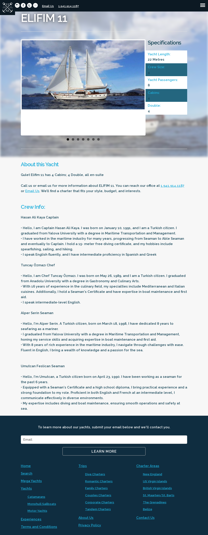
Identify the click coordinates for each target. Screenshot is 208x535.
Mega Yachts (31, 481)
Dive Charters (95, 474)
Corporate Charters (99, 502)
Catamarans (36, 496)
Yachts (26, 489)
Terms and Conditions (39, 527)
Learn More (104, 451)
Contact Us (145, 518)
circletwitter (29, 5)
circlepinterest (35, 5)
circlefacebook (23, 5)
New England (152, 474)
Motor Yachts (37, 510)
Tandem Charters (98, 509)
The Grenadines (154, 502)
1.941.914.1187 (68, 6)
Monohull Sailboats (41, 504)
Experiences (31, 519)
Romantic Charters (99, 481)
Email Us (48, 6)
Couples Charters (98, 495)
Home (26, 466)
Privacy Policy (89, 525)
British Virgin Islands (157, 488)
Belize (147, 509)
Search (26, 473)
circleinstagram (17, 5)
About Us (85, 518)
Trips (82, 466)
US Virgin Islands (155, 481)
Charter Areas (147, 466)
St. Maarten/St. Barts (158, 495)
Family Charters (96, 488)
